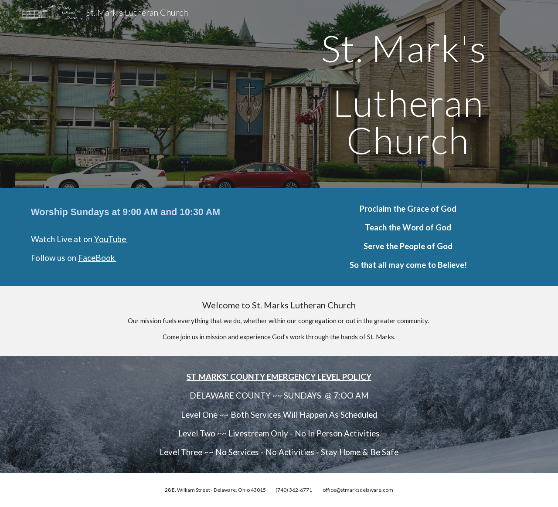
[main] (408, 94)
